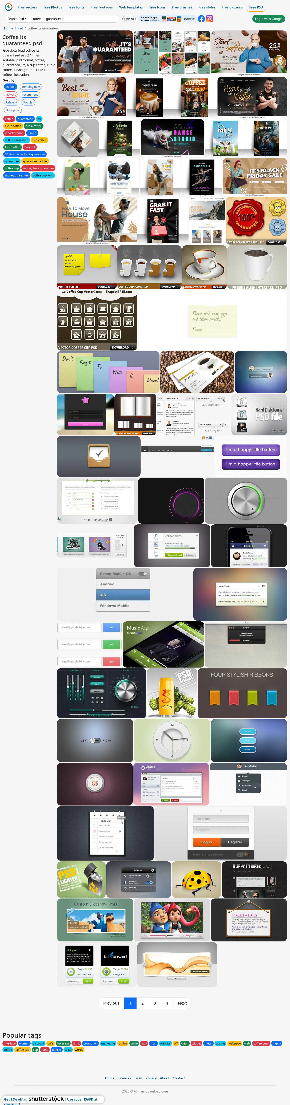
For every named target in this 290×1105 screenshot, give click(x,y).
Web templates (131, 7)
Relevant (11, 102)
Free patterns (232, 7)
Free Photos (52, 7)
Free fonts (76, 7)
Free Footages (102, 7)
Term (138, 1078)
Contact (179, 1078)
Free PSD (256, 7)
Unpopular (13, 110)
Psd (20, 28)
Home (8, 28)
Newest (11, 94)
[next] (182, 1003)
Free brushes (182, 7)
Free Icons (157, 7)
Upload (129, 19)
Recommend (30, 94)
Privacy (151, 1078)
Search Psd (15, 19)
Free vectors (27, 7)
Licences (124, 1078)
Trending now (31, 87)
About (164, 1078)
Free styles (207, 7)
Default (11, 87)
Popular (28, 102)
